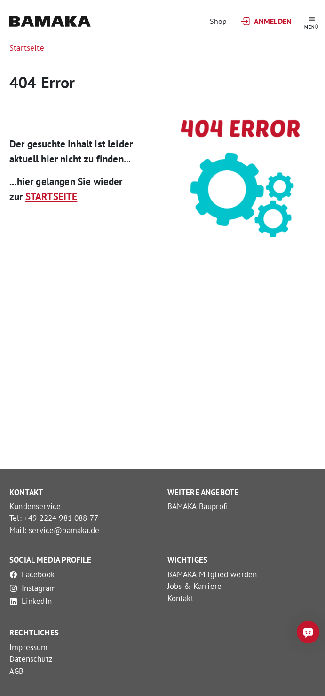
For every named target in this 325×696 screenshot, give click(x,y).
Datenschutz (31, 659)
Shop (218, 21)
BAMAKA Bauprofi (198, 506)
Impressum (28, 647)
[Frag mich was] (308, 632)
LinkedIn (30, 601)
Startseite (26, 48)
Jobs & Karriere (194, 586)
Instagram (32, 588)
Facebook (32, 574)
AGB (16, 671)
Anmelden (265, 21)
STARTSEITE (51, 196)
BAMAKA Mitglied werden (212, 574)
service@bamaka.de (64, 530)
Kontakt (180, 598)
